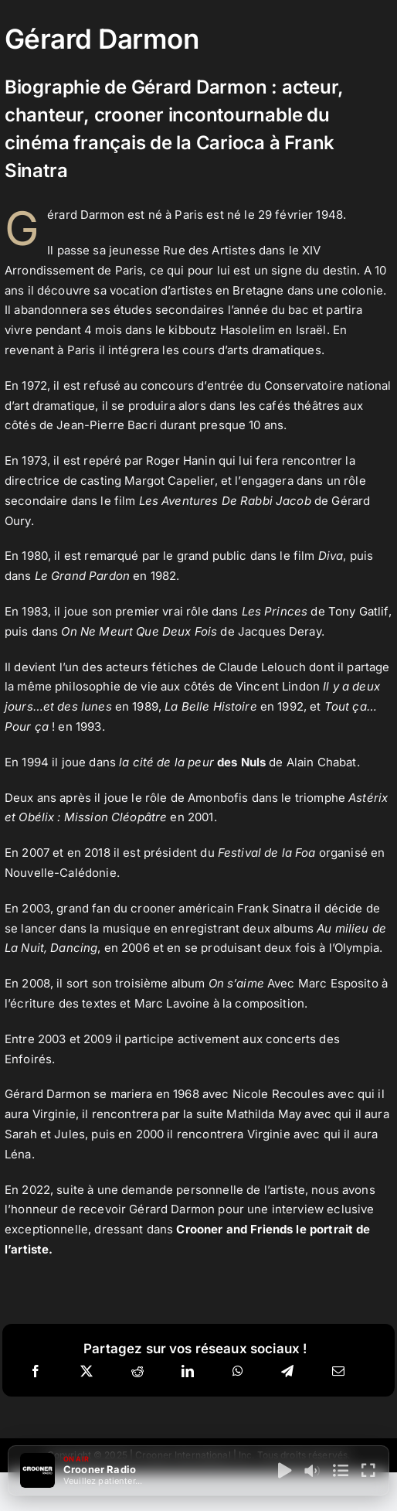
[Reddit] (137, 1372)
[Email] (338, 1372)
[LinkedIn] (188, 1372)
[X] (86, 1372)
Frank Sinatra (274, 908)
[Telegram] (287, 1372)
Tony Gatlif (358, 611)
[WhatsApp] (238, 1372)
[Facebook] (35, 1372)
